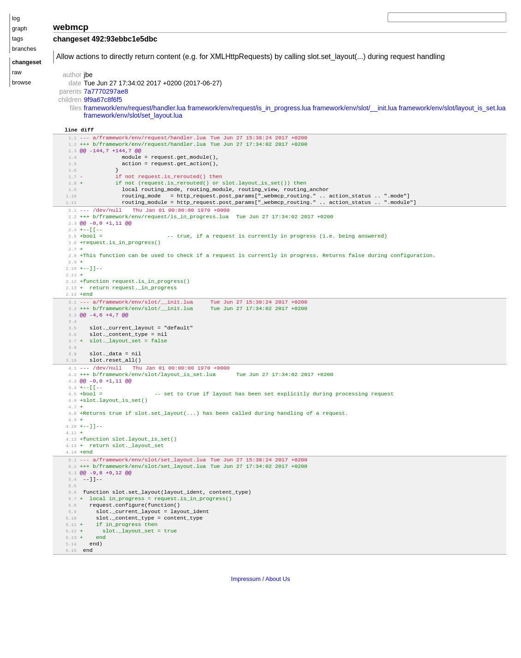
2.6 (66, 260)
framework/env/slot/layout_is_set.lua (452, 108)
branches (24, 48)
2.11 (66, 296)
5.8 (66, 559)
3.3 (66, 342)
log (16, 18)
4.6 (66, 440)
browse (21, 82)
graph (19, 28)
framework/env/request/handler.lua (135, 108)
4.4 (66, 425)
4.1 (66, 403)
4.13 (66, 491)
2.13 (66, 311)
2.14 (66, 319)
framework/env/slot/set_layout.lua (133, 115)
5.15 (66, 611)
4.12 (66, 484)
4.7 (66, 447)
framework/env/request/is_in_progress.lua (249, 108)
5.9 (66, 566)
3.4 (66, 350)
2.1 (66, 223)
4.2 (66, 410)
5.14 (66, 603)
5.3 (66, 522)
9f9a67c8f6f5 (103, 99)
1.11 (66, 214)
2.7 (66, 267)
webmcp (71, 27)
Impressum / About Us (260, 638)
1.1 (66, 140)
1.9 (66, 199)
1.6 (66, 177)
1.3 (66, 155)
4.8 (66, 454)
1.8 (66, 192)
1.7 (66, 184)
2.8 (66, 274)
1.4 (66, 162)
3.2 (66, 335)
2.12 (66, 304)
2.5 (66, 252)
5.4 (66, 529)
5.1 (66, 507)
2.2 (66, 230)
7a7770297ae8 (106, 91)
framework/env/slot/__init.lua (355, 108)
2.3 (66, 237)
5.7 (66, 552)
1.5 (66, 170)
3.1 (66, 327)
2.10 (66, 289)
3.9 (66, 386)
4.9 (66, 462)
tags (17, 38)
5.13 (66, 596)
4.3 (66, 417)
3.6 (66, 364)
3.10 (66, 394)
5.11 (66, 581)
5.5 (66, 537)
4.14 (66, 499)
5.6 (66, 544)
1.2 (66, 147)
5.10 (66, 574)
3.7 (66, 372)
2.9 (66, 282)
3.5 (66, 357)
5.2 (66, 515)
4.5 (66, 432)
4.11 (66, 476)
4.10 (66, 469)
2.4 (66, 245)
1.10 (66, 206)
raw (17, 72)
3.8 (66, 379)
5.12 (66, 589)
